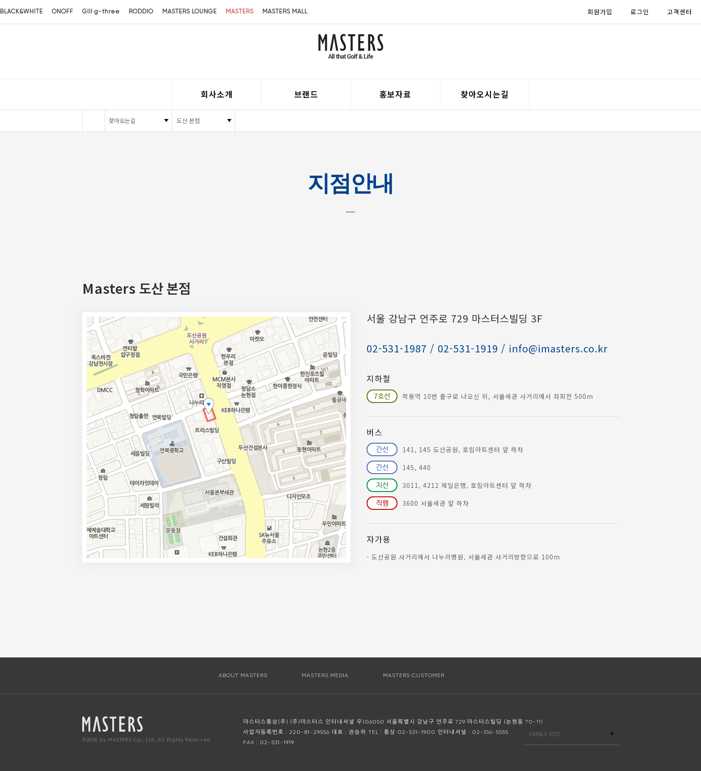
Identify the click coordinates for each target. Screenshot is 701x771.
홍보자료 (395, 94)
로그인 (639, 11)
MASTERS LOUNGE (189, 11)
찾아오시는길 (484, 94)
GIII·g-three (101, 11)
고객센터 (679, 11)
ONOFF (62, 11)
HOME (94, 120)
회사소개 (217, 94)
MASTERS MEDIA (325, 675)
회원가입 (599, 11)
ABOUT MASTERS (243, 675)
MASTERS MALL (285, 11)
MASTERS (239, 11)
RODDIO (141, 11)
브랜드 (306, 94)
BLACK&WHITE (21, 11)
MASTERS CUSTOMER (413, 675)
